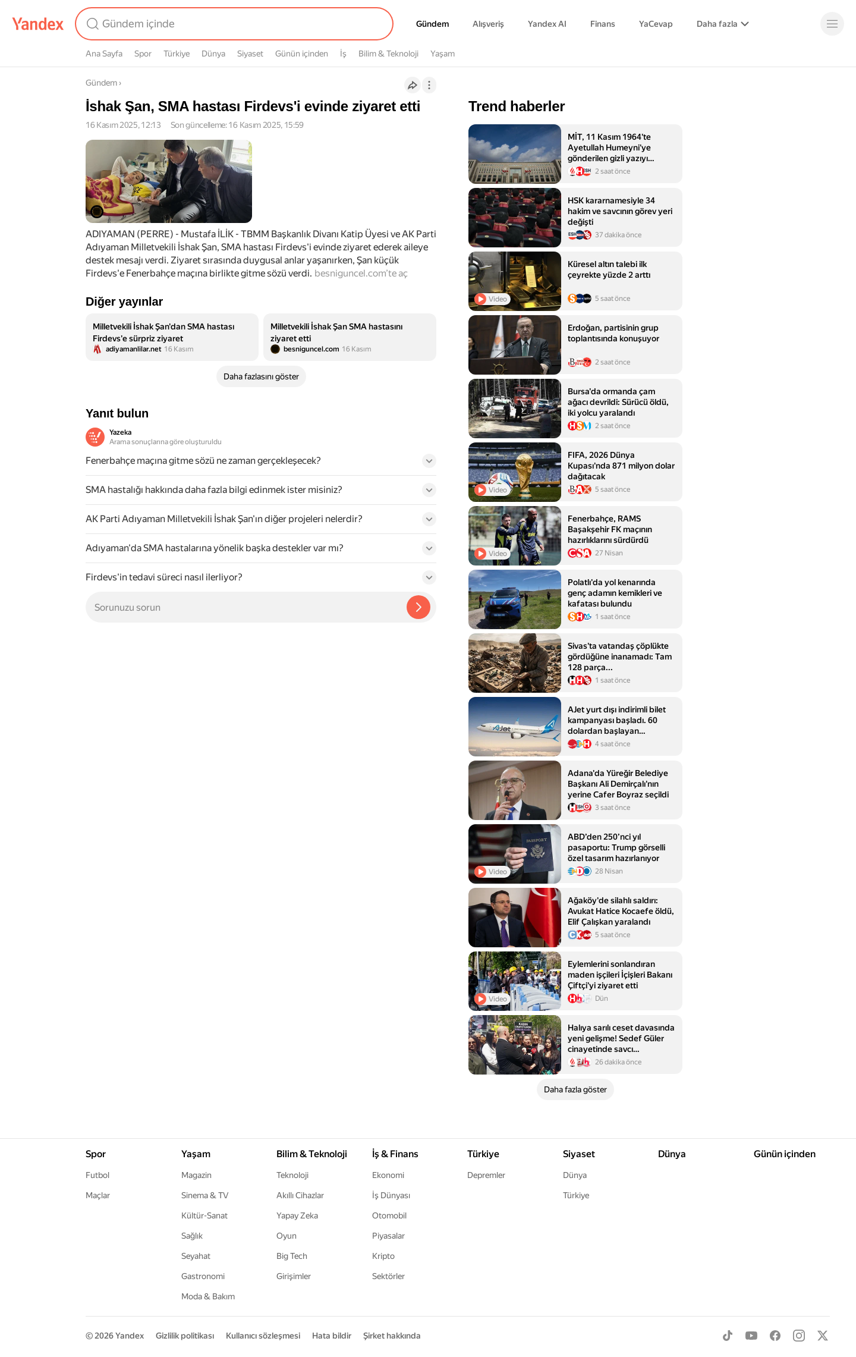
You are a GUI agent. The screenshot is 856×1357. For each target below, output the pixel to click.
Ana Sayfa (104, 53)
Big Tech (291, 1256)
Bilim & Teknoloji (388, 53)
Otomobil (389, 1215)
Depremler (486, 1175)
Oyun (286, 1235)
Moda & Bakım (208, 1296)
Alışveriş (488, 24)
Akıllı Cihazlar (300, 1195)
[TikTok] (728, 1336)
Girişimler (293, 1276)
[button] (261, 464)
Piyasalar (388, 1235)
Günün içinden (301, 53)
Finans (602, 24)
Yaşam (442, 53)
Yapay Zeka (297, 1215)
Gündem (432, 23)
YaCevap (656, 24)
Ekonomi (388, 1175)
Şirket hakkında (392, 1335)
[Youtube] (751, 1336)
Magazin (196, 1175)
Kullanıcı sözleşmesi (263, 1335)
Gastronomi (203, 1276)
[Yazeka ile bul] (418, 607)
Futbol (97, 1175)
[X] (823, 1336)
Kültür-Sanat (204, 1215)
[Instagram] (799, 1336)
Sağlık (192, 1235)
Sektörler (388, 1276)
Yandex (129, 1335)
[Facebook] (775, 1336)
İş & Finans (395, 1154)
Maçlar (98, 1195)
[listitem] (172, 337)
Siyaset (250, 53)
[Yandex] (38, 23)
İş (343, 53)
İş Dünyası (391, 1195)
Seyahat (195, 1256)
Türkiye (176, 53)
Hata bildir (331, 1335)
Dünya (213, 53)
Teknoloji (292, 1175)
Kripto (383, 1256)
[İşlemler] (429, 85)
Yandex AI (547, 24)
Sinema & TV (204, 1195)
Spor (143, 53)
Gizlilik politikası (185, 1335)
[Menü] (832, 24)
